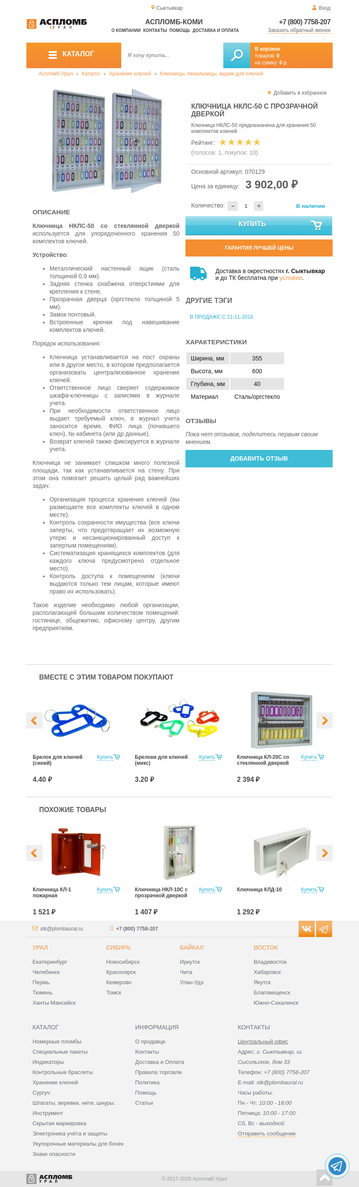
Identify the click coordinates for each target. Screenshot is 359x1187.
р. (283, 63)
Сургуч (41, 1092)
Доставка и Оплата (159, 1062)
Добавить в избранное (300, 93)
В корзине (267, 49)
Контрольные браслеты (62, 1072)
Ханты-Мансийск (53, 1003)
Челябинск (46, 972)
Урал (40, 947)
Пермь (40, 982)
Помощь (179, 30)
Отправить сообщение (267, 1133)
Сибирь (118, 947)
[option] (106, 141)
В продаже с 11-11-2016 (221, 317)
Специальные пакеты (60, 1052)
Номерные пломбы (56, 1041)
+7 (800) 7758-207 (305, 22)
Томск (113, 992)
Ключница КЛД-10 (259, 890)
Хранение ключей (130, 74)
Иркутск (190, 962)
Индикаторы (48, 1062)
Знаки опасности (53, 1154)
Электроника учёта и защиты (69, 1133)
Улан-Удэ (191, 982)
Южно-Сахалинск (276, 1003)
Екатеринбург (49, 962)
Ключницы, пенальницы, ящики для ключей (211, 74)
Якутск (262, 982)
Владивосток (270, 962)
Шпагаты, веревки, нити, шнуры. (73, 1103)
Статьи (144, 1103)
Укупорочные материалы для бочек (77, 1144)
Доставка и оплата (215, 30)
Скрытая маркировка (59, 1123)
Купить (281, 225)
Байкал (191, 947)
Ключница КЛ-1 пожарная (52, 893)
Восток (265, 947)
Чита (186, 972)
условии (290, 277)
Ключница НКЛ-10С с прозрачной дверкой (161, 893)
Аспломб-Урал (56, 74)
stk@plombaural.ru (61, 929)
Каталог (91, 74)
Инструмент (47, 1113)
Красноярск (121, 972)
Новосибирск (123, 962)
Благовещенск (272, 992)
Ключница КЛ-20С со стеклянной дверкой (263, 760)
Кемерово (118, 982)
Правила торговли (158, 1072)
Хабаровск (267, 972)
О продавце (150, 1041)
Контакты (155, 30)
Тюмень (42, 992)
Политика (147, 1082)
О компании (126, 30)
